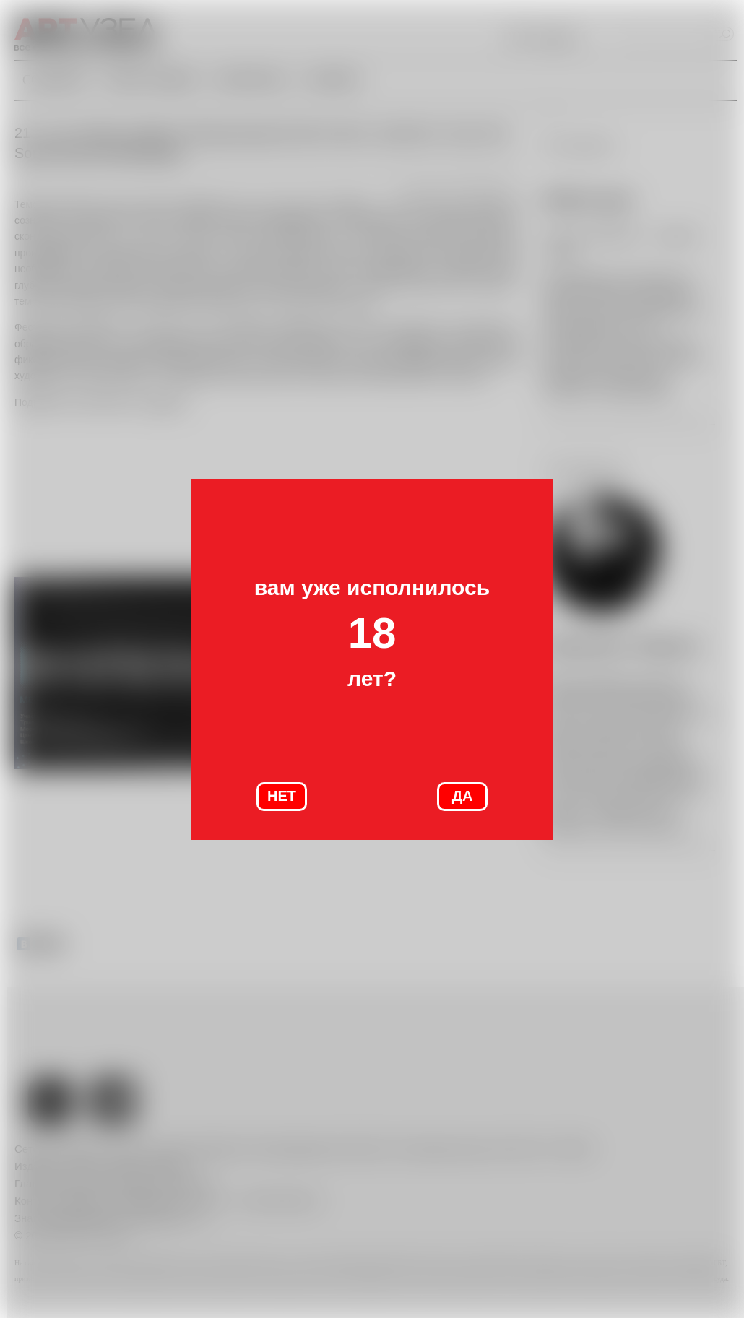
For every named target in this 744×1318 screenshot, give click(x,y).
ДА (462, 796)
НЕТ (281, 796)
